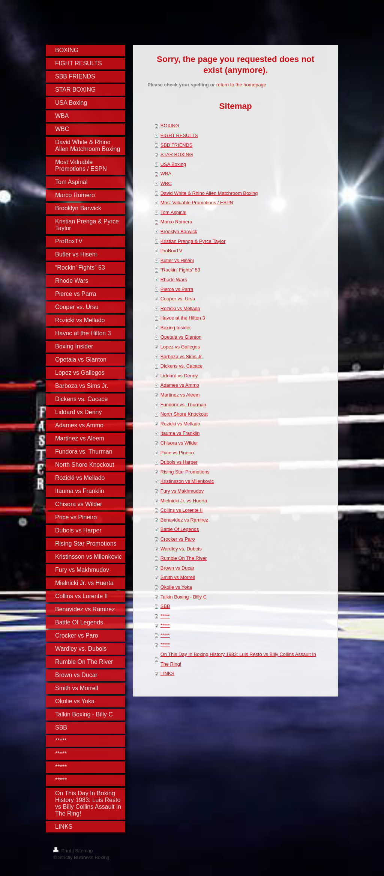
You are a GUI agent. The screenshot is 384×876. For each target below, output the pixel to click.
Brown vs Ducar (177, 568)
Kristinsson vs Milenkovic (187, 481)
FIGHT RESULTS (179, 135)
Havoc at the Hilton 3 (182, 318)
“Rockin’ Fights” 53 (180, 270)
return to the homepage (241, 84)
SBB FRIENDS (176, 145)
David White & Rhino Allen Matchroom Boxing (209, 193)
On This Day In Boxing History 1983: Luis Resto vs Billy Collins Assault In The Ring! (238, 659)
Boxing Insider (175, 327)
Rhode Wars (173, 279)
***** (165, 616)
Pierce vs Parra (176, 289)
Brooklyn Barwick (178, 231)
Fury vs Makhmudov (182, 491)
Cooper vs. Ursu (177, 299)
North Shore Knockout (184, 414)
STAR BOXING (176, 154)
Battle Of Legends (179, 529)
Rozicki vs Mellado (180, 308)
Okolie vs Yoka (176, 587)
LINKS (167, 673)
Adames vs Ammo (179, 385)
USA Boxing (173, 164)
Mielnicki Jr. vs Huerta (183, 501)
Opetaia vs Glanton (181, 337)
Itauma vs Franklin (180, 433)
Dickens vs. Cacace (181, 366)
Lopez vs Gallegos (180, 347)
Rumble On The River (183, 558)
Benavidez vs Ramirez (184, 520)
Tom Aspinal (173, 212)
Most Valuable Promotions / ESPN (196, 202)
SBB (165, 606)
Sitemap (84, 850)
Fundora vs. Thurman (183, 404)
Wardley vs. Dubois (181, 549)
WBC (166, 183)
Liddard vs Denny (179, 375)
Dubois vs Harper (179, 462)
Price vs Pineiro (177, 452)
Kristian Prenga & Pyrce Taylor (192, 241)
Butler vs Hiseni (177, 260)
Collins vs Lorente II (181, 510)
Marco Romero (176, 222)
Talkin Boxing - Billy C (183, 597)
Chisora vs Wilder (179, 443)
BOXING (169, 125)
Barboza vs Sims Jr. (181, 356)
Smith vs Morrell (177, 577)
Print (62, 850)
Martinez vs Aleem (180, 395)
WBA (165, 173)
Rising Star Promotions (185, 472)
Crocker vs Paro (177, 539)
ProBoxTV (171, 250)
